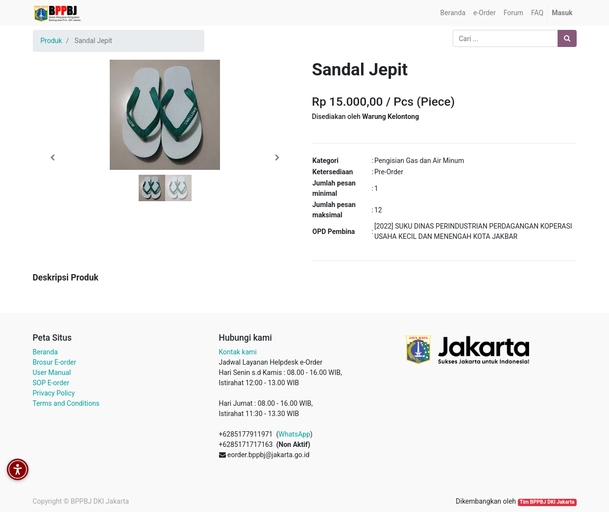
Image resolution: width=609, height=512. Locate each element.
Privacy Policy (54, 393)
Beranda (45, 352)
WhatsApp (294, 434)
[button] (53, 158)
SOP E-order (51, 383)
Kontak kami (238, 352)
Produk (51, 41)
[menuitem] (453, 13)
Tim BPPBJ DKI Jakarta (547, 502)
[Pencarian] (567, 38)
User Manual (52, 372)
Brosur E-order (54, 362)
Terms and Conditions (66, 403)
